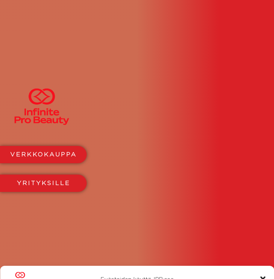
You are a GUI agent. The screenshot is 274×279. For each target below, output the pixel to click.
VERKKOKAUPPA (43, 154)
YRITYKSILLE (43, 183)
